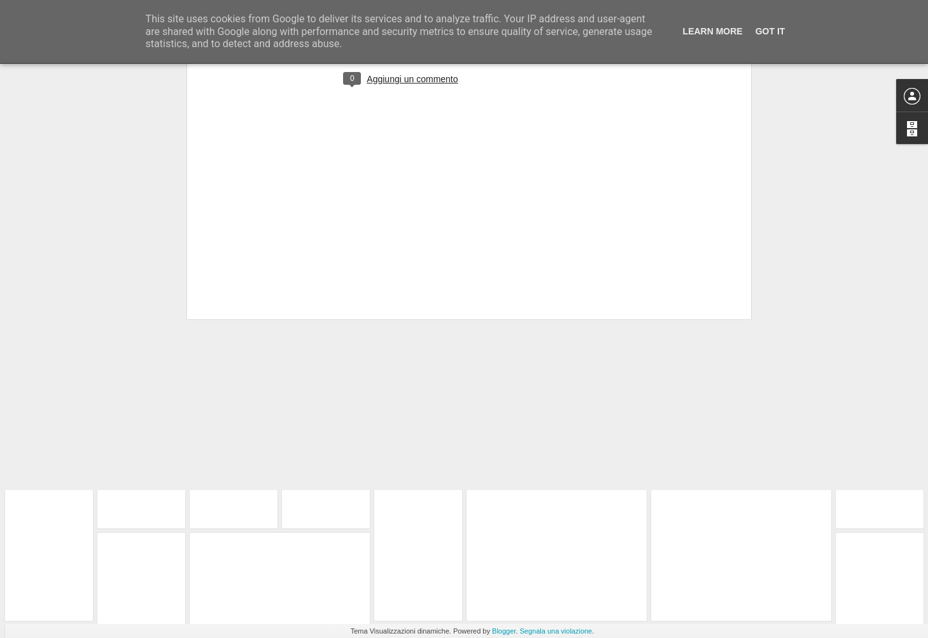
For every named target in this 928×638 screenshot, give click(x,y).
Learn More (713, 31)
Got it (770, 31)
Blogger (504, 631)
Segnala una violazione (555, 631)
